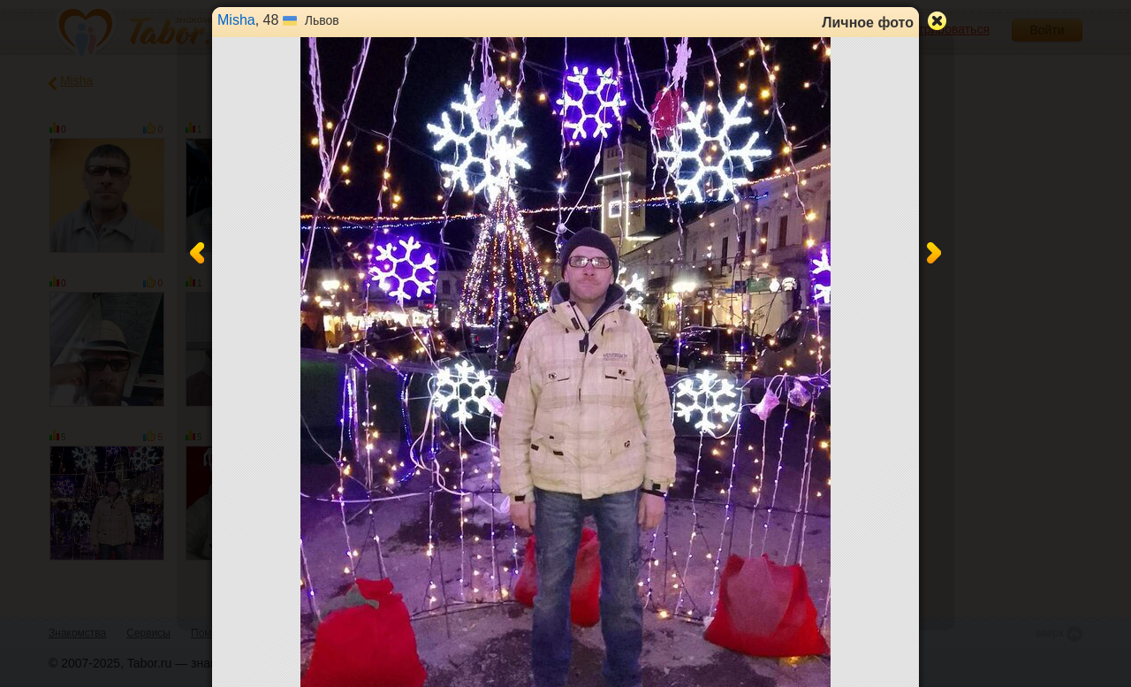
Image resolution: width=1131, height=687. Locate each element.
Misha (236, 19)
